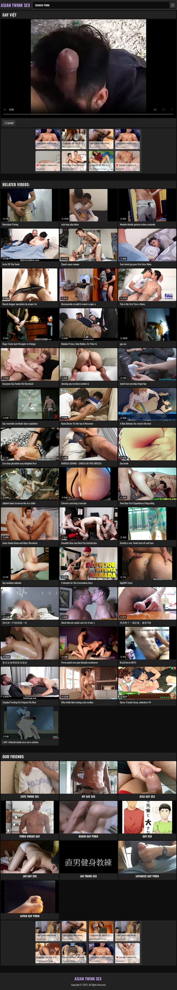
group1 (11, 123)
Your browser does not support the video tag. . (88, 68)
